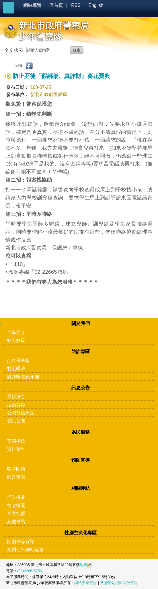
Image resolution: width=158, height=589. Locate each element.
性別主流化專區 (81, 532)
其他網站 (16, 521)
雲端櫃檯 (16, 441)
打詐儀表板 (18, 360)
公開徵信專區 (20, 412)
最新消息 (16, 396)
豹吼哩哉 (16, 368)
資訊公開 (16, 420)
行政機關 (16, 497)
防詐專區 (80, 351)
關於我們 (80, 323)
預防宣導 (80, 460)
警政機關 (16, 505)
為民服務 (80, 432)
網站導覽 (32, 5)
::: (6, 58)
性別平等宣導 (20, 541)
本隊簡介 (16, 332)
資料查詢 (16, 449)
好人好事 (16, 340)
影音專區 (16, 477)
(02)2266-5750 (29, 571)
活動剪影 (16, 404)
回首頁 (56, 5)
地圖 (83, 565)
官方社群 (16, 513)
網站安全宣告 (85, 583)
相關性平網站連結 (25, 549)
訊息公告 (80, 387)
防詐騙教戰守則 (23, 376)
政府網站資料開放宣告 (119, 583)
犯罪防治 (16, 469)
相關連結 (80, 488)
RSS (76, 5)
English (95, 5)
